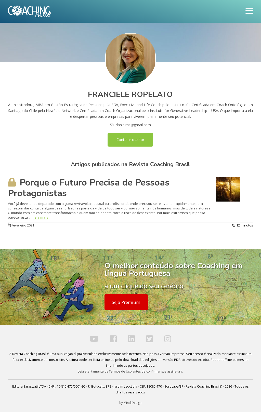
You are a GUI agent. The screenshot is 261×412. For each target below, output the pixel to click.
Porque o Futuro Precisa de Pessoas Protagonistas (88, 188)
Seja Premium (126, 302)
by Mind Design (130, 403)
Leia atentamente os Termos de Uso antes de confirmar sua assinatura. (130, 371)
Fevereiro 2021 (21, 225)
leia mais (40, 217)
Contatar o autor (130, 139)
